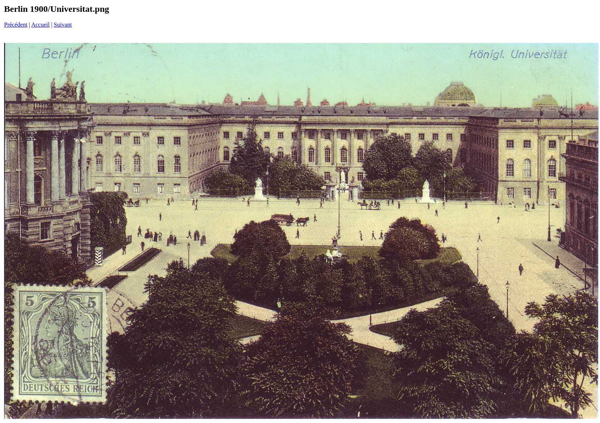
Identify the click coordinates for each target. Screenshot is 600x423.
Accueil (40, 24)
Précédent (15, 24)
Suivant (63, 24)
